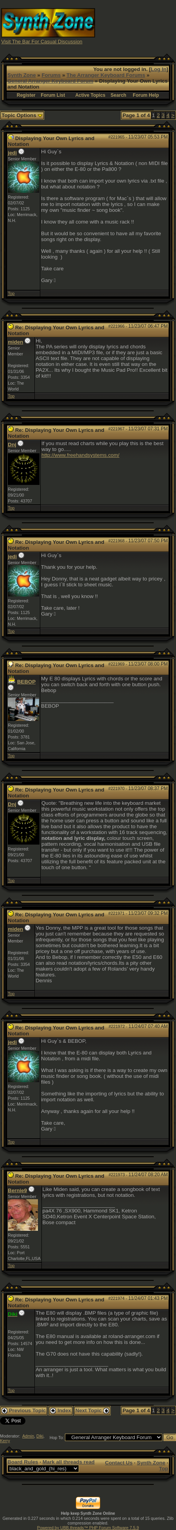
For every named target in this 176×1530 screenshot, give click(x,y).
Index (60, 1410)
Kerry (5, 1440)
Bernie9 (17, 1190)
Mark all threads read (69, 1462)
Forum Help (146, 95)
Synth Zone (21, 75)
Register (26, 95)
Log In (159, 69)
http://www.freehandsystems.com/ (80, 455)
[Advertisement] (136, 25)
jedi (12, 153)
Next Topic (92, 1410)
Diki (39, 1436)
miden (15, 342)
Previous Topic (24, 1410)
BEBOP (26, 682)
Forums (51, 75)
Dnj (12, 444)
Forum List (53, 95)
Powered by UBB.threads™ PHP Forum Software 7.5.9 (88, 1527)
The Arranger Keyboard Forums (105, 75)
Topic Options (22, 115)
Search (118, 95)
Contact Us (119, 1463)
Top (11, 293)
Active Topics (90, 95)
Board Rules (22, 1462)
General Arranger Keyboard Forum (50, 81)
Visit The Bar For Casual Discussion (42, 41)
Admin (28, 1436)
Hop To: (57, 1437)
